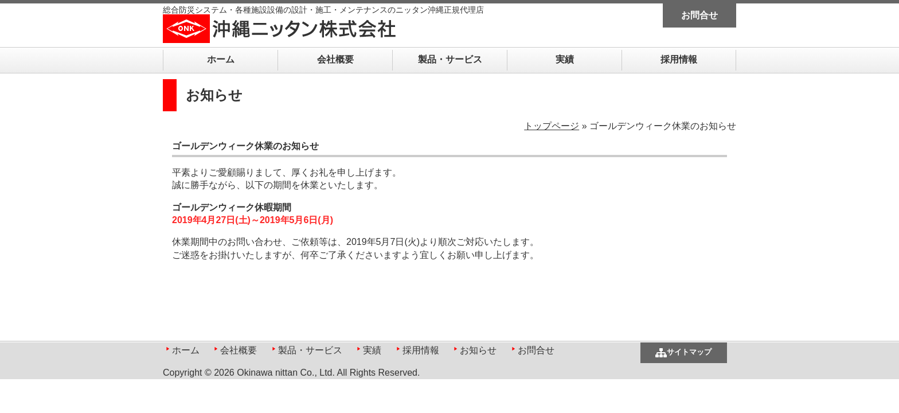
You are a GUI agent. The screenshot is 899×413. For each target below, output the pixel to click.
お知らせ (478, 350)
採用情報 (678, 59)
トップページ (551, 126)
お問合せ (699, 15)
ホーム (220, 59)
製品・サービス (450, 59)
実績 (565, 59)
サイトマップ (689, 352)
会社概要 (335, 59)
